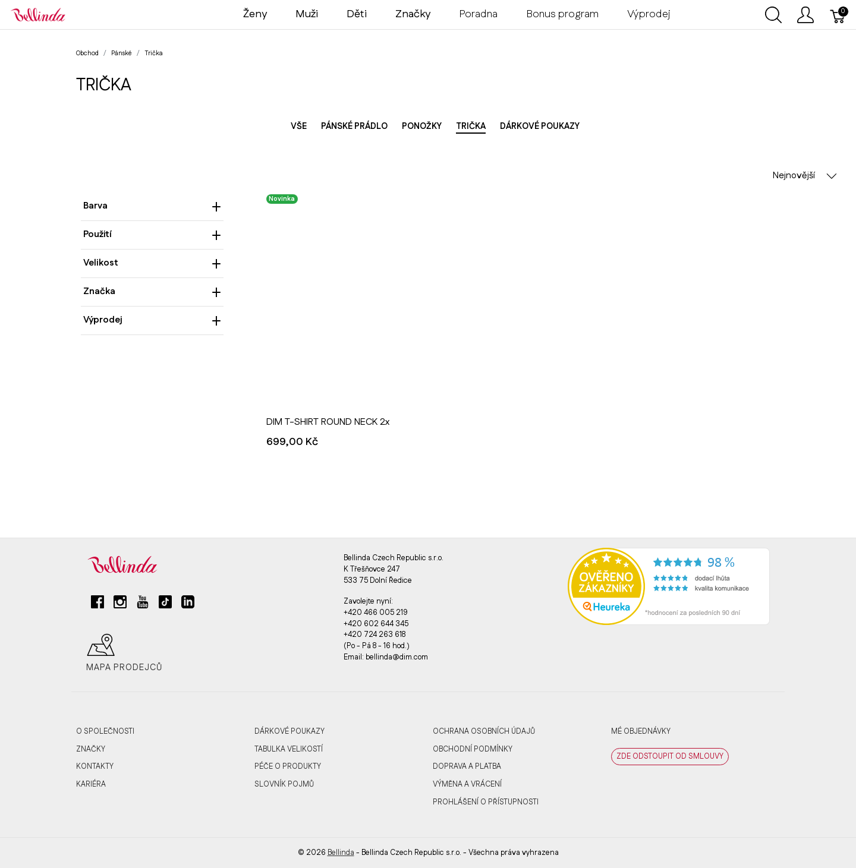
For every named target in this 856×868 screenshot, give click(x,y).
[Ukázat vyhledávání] (773, 15)
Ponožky (422, 126)
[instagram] (120, 606)
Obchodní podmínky (472, 749)
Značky (90, 749)
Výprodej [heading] (152, 320)
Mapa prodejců (124, 653)
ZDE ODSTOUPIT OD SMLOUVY (669, 756)
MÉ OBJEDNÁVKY (641, 731)
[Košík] (838, 15)
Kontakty (95, 766)
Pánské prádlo (354, 126)
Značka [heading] (152, 291)
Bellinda (341, 852)
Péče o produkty (287, 766)
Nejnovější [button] (805, 175)
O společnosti (105, 731)
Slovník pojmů (284, 784)
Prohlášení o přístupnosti (486, 802)
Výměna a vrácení (467, 784)
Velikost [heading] (152, 263)
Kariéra (91, 784)
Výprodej (649, 14)
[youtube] (142, 606)
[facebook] (97, 606)
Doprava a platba (467, 766)
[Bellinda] (38, 14)
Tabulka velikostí (288, 749)
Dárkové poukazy (540, 126)
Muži (306, 14)
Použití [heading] (152, 234)
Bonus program (562, 14)
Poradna (478, 14)
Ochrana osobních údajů (484, 731)
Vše (299, 126)
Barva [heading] (152, 206)
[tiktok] (165, 606)
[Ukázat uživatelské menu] (805, 15)
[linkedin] (188, 606)
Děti (357, 14)
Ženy (255, 14)
